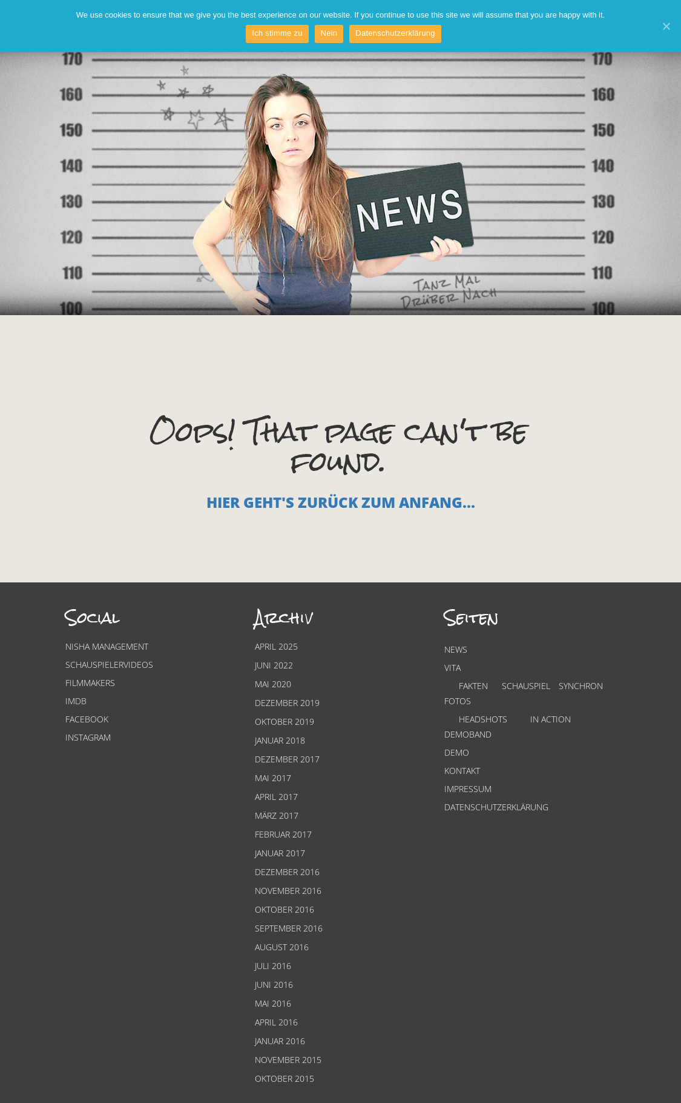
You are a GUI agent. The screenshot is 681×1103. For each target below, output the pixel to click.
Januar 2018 (280, 740)
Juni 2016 (274, 984)
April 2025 (276, 646)
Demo (456, 752)
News (455, 649)
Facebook (86, 719)
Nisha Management (106, 646)
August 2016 (282, 947)
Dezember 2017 (287, 759)
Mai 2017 (273, 778)
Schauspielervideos (109, 664)
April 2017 (276, 796)
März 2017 (276, 815)
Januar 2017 (280, 853)
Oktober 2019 (284, 721)
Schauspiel (526, 685)
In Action (550, 719)
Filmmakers (90, 682)
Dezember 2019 (287, 702)
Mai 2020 (273, 684)
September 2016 (289, 928)
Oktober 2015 (284, 1078)
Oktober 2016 (284, 909)
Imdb (76, 701)
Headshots (483, 719)
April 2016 (276, 1022)
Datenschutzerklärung (496, 807)
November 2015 (288, 1059)
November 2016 (288, 890)
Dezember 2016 (287, 872)
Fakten (473, 685)
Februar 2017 (283, 834)
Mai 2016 (273, 1003)
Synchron (581, 685)
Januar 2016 (280, 1041)
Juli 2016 (273, 965)
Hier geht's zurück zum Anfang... (340, 502)
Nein (329, 33)
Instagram (88, 737)
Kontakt (462, 770)
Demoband (468, 734)
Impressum (468, 789)
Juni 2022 (274, 665)
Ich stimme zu (277, 33)
